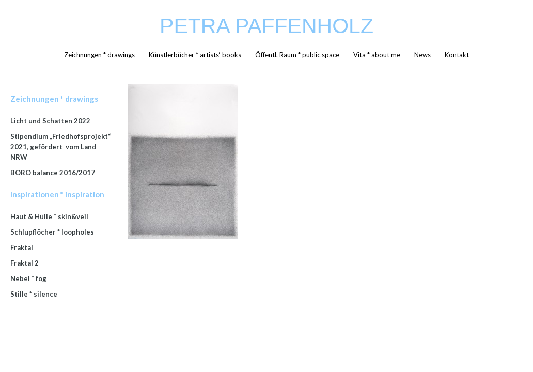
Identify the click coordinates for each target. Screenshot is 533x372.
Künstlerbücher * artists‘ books (195, 55)
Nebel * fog (28, 278)
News (422, 55)
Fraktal (21, 247)
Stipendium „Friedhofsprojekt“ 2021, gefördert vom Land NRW (60, 146)
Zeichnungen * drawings (99, 55)
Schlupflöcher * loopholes (52, 232)
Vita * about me (376, 55)
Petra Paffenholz (266, 26)
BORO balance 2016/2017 (52, 172)
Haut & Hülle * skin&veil (49, 216)
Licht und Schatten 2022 (50, 121)
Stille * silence (33, 294)
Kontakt (457, 55)
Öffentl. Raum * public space (297, 55)
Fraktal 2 (24, 263)
